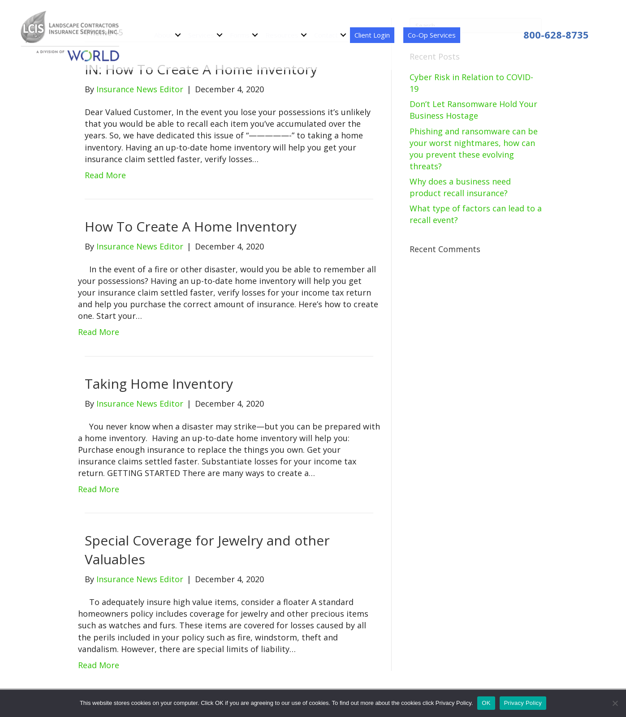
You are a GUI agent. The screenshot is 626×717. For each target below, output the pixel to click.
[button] (178, 35)
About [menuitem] (163, 34)
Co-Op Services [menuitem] (432, 34)
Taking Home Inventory (159, 383)
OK (486, 703)
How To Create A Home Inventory (191, 226)
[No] (614, 703)
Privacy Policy (523, 703)
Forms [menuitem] (240, 34)
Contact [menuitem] (326, 34)
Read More (105, 175)
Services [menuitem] (201, 34)
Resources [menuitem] (281, 34)
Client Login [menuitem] (372, 34)
